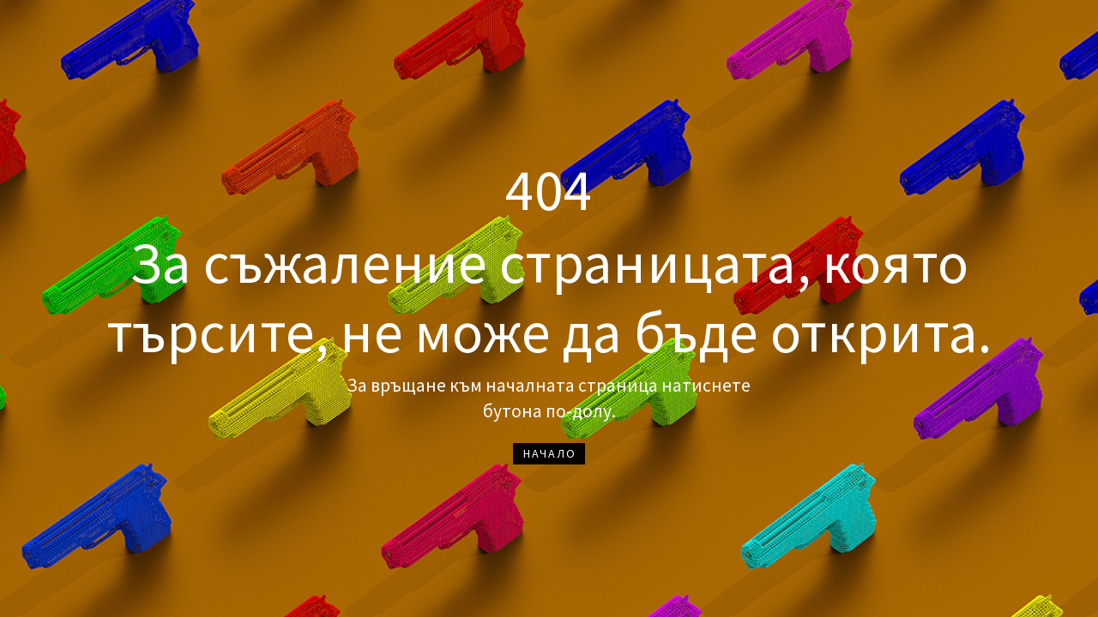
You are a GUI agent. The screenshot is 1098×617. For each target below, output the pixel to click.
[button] (549, 453)
